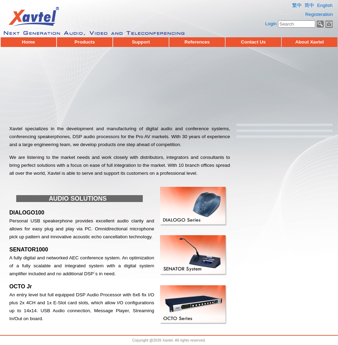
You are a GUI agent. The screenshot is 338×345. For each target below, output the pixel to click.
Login (271, 23)
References (197, 42)
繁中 (297, 5)
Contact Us (253, 42)
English (324, 5)
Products (84, 42)
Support (141, 42)
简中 (309, 5)
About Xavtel (309, 42)
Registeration (319, 14)
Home (28, 42)
